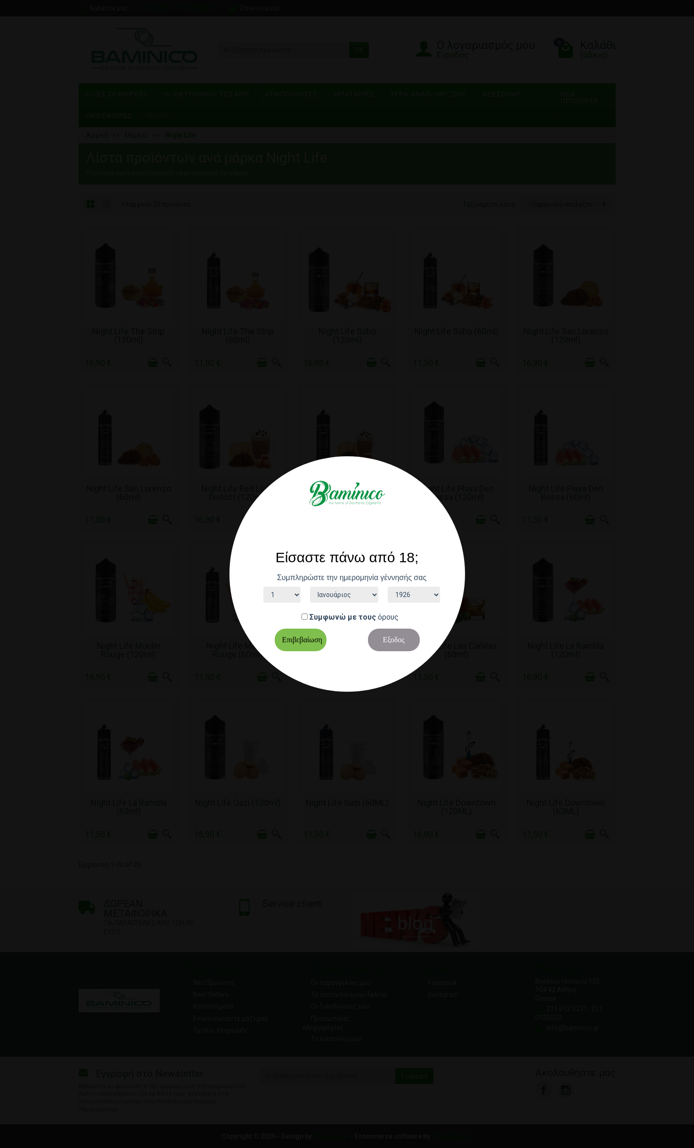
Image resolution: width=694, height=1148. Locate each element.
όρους (388, 617)
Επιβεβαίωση (302, 640)
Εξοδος (393, 640)
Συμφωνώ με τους (343, 617)
